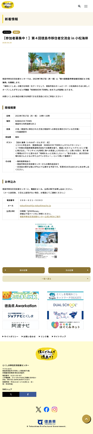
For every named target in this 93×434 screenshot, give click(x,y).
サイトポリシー (11, 336)
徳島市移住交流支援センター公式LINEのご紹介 (40, 216)
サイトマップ (59, 336)
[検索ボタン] (79, 6)
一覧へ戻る (46, 278)
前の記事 (23, 270)
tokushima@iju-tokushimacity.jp (35, 205)
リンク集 (44, 336)
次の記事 (69, 270)
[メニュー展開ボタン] (85, 6)
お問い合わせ (29, 336)
